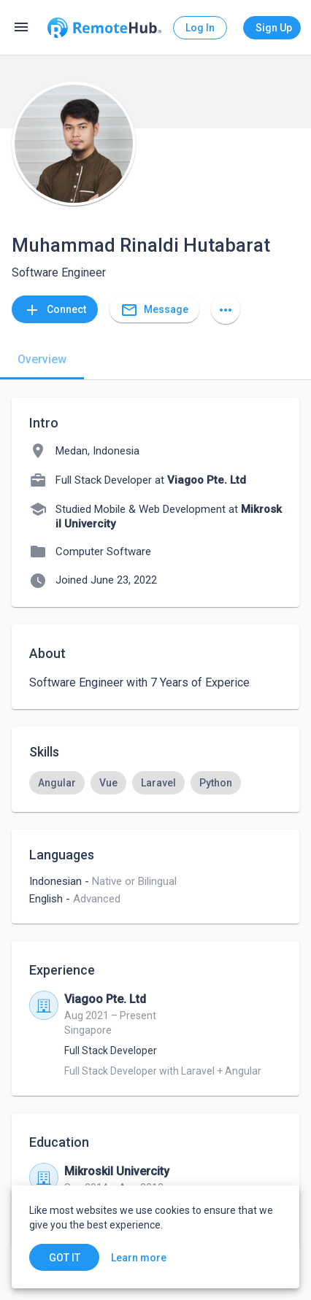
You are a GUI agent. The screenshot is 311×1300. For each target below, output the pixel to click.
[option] (57, 782)
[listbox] (155, 782)
